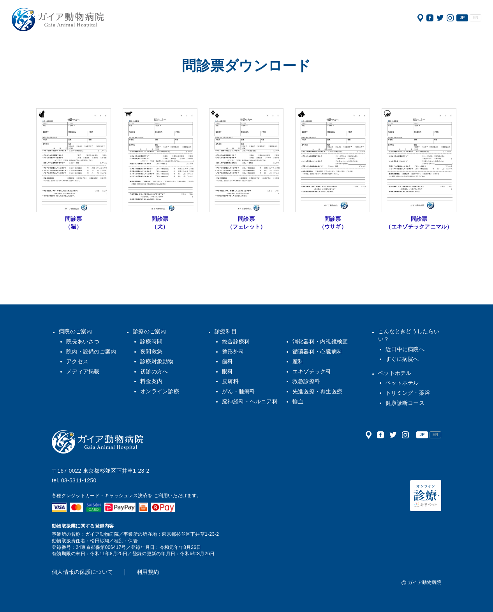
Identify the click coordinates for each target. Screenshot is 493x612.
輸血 (298, 401)
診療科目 (226, 331)
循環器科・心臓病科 (317, 351)
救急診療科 (306, 381)
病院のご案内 (75, 331)
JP (462, 18)
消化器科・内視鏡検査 (320, 341)
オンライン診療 (159, 391)
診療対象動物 (157, 361)
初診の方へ (154, 371)
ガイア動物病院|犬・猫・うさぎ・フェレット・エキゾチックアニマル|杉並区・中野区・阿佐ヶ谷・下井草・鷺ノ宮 (58, 19)
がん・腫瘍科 (238, 391)
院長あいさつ (83, 341)
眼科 (227, 371)
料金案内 (151, 381)
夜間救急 (151, 351)
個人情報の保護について (82, 572)
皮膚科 (230, 381)
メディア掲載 (83, 371)
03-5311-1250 (79, 480)
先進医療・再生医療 (317, 391)
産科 (298, 361)
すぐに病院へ (402, 359)
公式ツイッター (440, 18)
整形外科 (233, 351)
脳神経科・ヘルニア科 (250, 401)
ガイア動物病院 (98, 442)
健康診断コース (405, 403)
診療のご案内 (149, 331)
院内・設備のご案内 (91, 351)
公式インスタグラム (450, 18)
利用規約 (148, 572)
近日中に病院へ (405, 349)
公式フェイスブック (430, 18)
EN (475, 18)
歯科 (227, 361)
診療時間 (151, 341)
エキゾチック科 (311, 371)
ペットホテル (395, 373)
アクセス (420, 18)
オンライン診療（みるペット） (425, 495)
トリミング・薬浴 (408, 393)
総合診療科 (236, 341)
